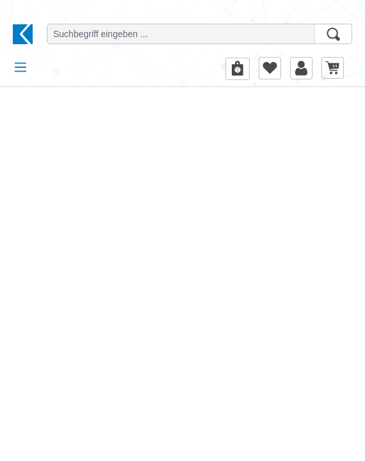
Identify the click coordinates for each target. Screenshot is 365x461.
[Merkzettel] (269, 67)
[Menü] (20, 67)
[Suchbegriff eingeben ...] (181, 34)
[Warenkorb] (332, 67)
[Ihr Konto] (301, 68)
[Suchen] (333, 34)
